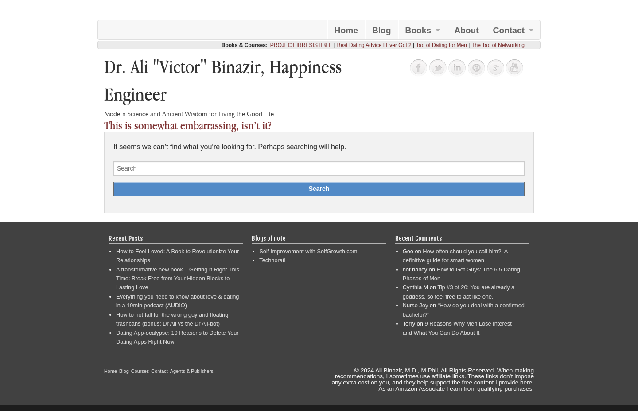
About (466, 30)
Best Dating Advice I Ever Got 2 (374, 45)
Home (346, 30)
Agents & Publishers (192, 371)
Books (418, 30)
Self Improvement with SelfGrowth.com (308, 251)
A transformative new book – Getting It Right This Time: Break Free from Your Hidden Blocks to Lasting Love (177, 278)
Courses (140, 371)
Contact (509, 30)
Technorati (272, 260)
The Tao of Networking (498, 45)
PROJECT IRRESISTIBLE (301, 45)
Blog (381, 30)
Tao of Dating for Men (441, 45)
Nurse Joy (415, 305)
